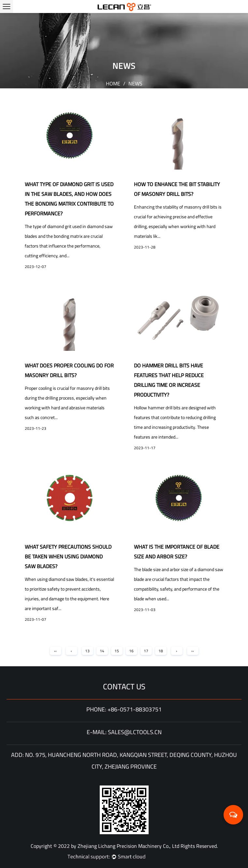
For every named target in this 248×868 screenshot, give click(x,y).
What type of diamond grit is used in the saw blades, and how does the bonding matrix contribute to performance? (69, 198)
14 (102, 651)
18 (160, 651)
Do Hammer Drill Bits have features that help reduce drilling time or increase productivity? (169, 380)
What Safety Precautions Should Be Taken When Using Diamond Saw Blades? (68, 556)
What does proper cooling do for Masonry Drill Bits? (69, 370)
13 (87, 651)
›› (192, 651)
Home (113, 83)
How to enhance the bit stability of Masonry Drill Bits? (177, 189)
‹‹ (55, 651)
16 (131, 651)
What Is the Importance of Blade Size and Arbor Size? (176, 551)
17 (146, 651)
